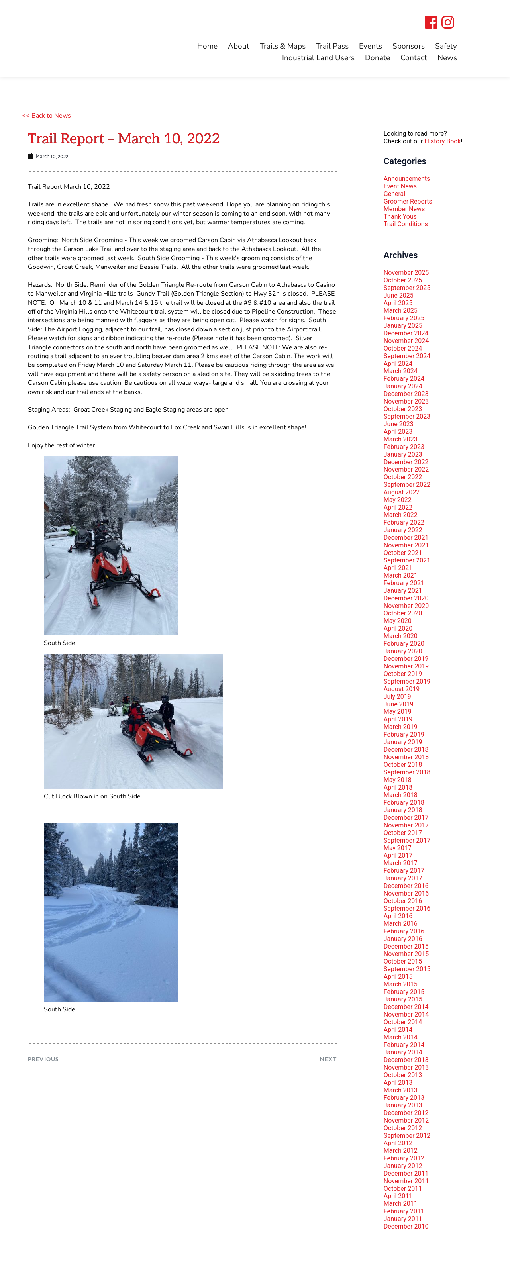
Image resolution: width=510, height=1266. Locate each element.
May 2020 (398, 621)
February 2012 (404, 1158)
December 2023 (406, 394)
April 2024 (398, 363)
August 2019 (402, 689)
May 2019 (398, 711)
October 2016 (403, 901)
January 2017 (403, 878)
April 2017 (398, 855)
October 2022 (403, 477)
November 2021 (406, 545)
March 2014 (401, 1037)
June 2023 (399, 424)
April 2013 (398, 1082)
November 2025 (406, 272)
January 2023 (403, 454)
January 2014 (403, 1052)
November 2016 (406, 893)
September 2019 (407, 681)
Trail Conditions (406, 224)
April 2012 (398, 1143)
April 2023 (398, 431)
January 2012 (403, 1166)
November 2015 (406, 954)
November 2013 (406, 1067)
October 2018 (403, 764)
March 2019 (401, 727)
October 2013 (403, 1075)
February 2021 (404, 583)
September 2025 (407, 288)
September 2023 (407, 416)
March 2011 (401, 1203)
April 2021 (398, 568)
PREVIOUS (44, 1059)
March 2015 (401, 984)
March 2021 (401, 575)
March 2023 (401, 439)
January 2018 (403, 810)
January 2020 (403, 651)
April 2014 (398, 1029)
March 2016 (401, 923)
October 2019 (403, 674)
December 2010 (406, 1226)
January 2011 (403, 1219)
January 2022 (403, 530)
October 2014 (403, 1022)
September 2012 (407, 1135)
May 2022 (398, 500)
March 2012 (401, 1150)
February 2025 (404, 318)
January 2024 (403, 386)
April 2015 (398, 976)
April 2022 (398, 507)
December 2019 (406, 658)
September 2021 (407, 560)
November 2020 (406, 605)
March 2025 (401, 310)
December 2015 (406, 946)
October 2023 (403, 409)
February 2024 (404, 378)
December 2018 (406, 749)
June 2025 (399, 295)
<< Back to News (46, 115)
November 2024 (406, 341)
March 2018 (401, 795)
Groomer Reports (408, 201)
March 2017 (401, 863)
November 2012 (406, 1120)
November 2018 (406, 757)
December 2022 (406, 462)
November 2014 (406, 1014)
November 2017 (406, 825)
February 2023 (404, 447)
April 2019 (398, 719)
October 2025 (403, 280)
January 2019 (403, 742)
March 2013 (401, 1090)
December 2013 (406, 1060)
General (394, 194)
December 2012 (406, 1113)
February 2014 (404, 1044)
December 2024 (406, 333)
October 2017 (403, 833)
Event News (400, 186)
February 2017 (404, 870)
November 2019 (406, 666)
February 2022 (404, 522)
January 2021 (403, 590)
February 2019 (404, 734)
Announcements (407, 178)
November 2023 (406, 401)
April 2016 (398, 916)
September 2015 (407, 969)
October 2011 (403, 1188)
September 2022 (407, 484)
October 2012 (403, 1128)
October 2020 (403, 613)
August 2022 (402, 492)
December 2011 (406, 1173)
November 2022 (406, 469)
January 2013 (403, 1105)
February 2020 (404, 643)
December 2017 (406, 817)
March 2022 (401, 515)
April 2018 (398, 787)
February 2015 (404, 992)
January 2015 (403, 999)
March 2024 (401, 371)
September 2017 (407, 840)
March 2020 (401, 636)
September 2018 (407, 772)
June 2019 (399, 704)
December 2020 (406, 598)
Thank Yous (400, 216)
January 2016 (403, 939)
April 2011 (398, 1196)
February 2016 (404, 931)
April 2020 (398, 628)
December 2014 (406, 1007)
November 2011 (406, 1181)
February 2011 (404, 1211)
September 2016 (407, 908)
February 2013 (404, 1097)
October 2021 (403, 553)
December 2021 (406, 537)
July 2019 (397, 696)
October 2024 (403, 348)
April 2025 (398, 303)
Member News (404, 209)
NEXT (328, 1059)
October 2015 (403, 961)
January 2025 (403, 325)
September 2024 (407, 356)
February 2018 (404, 802)
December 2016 (406, 886)
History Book (442, 141)
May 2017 (398, 848)
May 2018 (398, 780)
